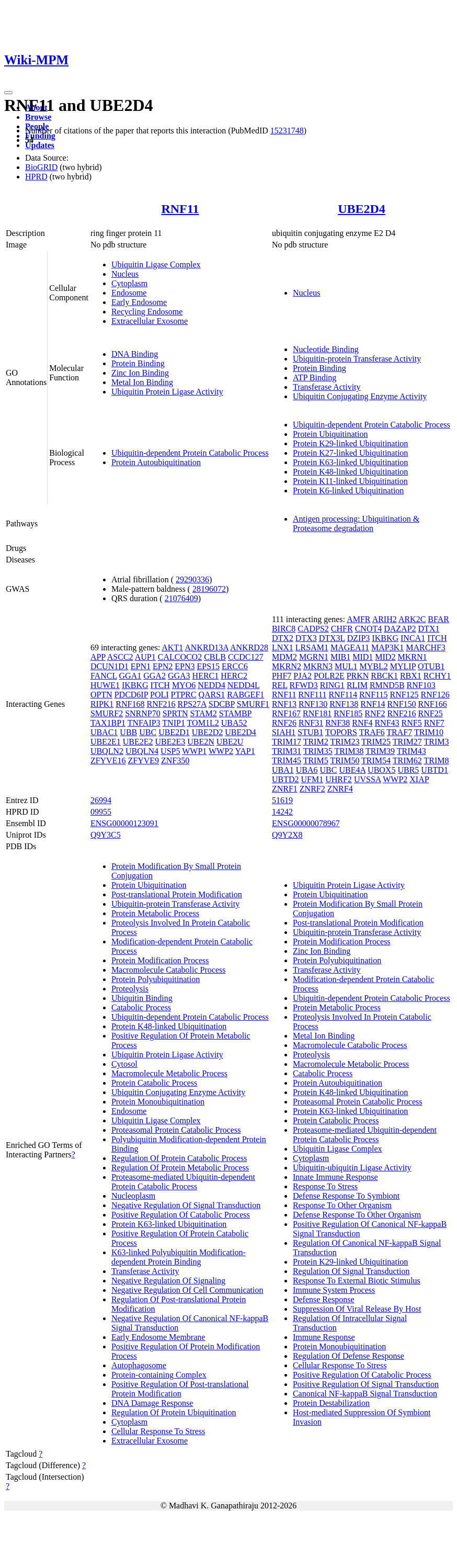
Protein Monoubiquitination (157, 1101)
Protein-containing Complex (159, 1374)
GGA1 (130, 675)
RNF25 (430, 713)
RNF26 (284, 722)
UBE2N (200, 741)
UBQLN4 (141, 751)
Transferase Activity (327, 386)
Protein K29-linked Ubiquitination (350, 443)
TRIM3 (436, 741)
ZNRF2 (312, 788)
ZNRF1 (285, 788)
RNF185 (348, 713)
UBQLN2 (106, 751)
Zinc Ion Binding (140, 372)
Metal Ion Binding (142, 382)
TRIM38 (348, 751)
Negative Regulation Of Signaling (168, 1280)
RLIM (357, 685)
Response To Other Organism (342, 1205)
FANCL (103, 675)
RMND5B (387, 685)
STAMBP (235, 713)
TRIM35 (318, 751)
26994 (100, 800)
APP (98, 656)
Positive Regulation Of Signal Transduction (366, 1384)
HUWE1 (105, 685)
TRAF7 (399, 732)
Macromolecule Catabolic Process (168, 969)
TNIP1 (173, 722)
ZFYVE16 (108, 760)
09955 (100, 811)
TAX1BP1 (107, 722)
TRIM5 (315, 760)
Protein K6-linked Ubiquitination (348, 490)
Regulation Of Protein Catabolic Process (179, 1158)
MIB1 (340, 656)
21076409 (181, 598)
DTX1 (429, 628)
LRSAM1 (311, 647)
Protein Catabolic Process (154, 1082)
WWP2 (221, 751)
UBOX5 (381, 769)
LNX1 (282, 647)
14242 (282, 811)
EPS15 (208, 666)
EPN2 (163, 666)
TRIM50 (344, 760)
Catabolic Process (141, 1007)
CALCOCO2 (180, 656)
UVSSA (367, 779)
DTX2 (282, 638)
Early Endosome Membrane (158, 1337)
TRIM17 (286, 741)
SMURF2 (106, 713)
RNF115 (373, 694)
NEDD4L (243, 685)
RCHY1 (437, 675)
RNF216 (160, 704)
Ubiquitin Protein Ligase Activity (167, 391)
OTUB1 (431, 666)
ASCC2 (120, 656)
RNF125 (404, 694)
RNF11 (180, 209)
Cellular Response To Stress (158, 1431)
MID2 (385, 656)
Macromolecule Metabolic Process (169, 1073)
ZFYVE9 (143, 760)
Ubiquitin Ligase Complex (156, 264)
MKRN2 (286, 666)
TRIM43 (411, 751)
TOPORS (341, 732)
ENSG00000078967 (306, 823)
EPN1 (141, 666)
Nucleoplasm (133, 1195)
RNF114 (342, 694)
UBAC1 (104, 732)
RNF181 (317, 713)
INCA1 (413, 638)
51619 (282, 800)
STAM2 (203, 713)
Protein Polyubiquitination (155, 979)
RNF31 (311, 722)
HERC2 (234, 675)
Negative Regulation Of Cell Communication (187, 1290)
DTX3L (332, 638)
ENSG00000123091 (124, 823)
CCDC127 (246, 656)
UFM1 (312, 779)
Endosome (129, 292)
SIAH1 (283, 732)
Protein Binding (138, 363)
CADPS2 (313, 628)
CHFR (342, 628)
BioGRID (41, 167)
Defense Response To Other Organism (357, 1214)
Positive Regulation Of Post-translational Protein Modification (180, 1389)
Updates (39, 145)
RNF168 (130, 704)
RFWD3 (304, 685)
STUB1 (310, 732)
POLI (159, 694)
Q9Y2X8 (287, 834)
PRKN (358, 675)
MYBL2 (374, 666)
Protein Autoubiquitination (156, 462)
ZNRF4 (340, 788)
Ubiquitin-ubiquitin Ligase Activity (352, 1167)
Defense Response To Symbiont (346, 1195)
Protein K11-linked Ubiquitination (350, 481)
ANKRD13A (207, 647)
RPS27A (192, 704)
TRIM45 (286, 760)
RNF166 (432, 704)
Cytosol (124, 1064)
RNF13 (284, 704)
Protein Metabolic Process (155, 913)
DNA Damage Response (152, 1403)
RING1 (332, 685)
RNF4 (362, 722)
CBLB (215, 656)
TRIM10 (428, 732)
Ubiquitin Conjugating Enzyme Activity (360, 396)
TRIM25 (376, 741)
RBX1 (410, 675)
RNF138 (343, 704)
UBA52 (234, 722)
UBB (128, 732)
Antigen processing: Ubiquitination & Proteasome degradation (356, 523)
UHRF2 (338, 779)
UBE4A (352, 769)
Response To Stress (325, 1186)
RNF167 (286, 713)
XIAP (419, 779)
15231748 (287, 130)
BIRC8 (283, 628)
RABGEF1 (245, 694)
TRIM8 (436, 760)
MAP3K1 (387, 647)
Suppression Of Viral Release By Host (357, 1308)
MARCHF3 (425, 647)
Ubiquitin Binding (142, 998)
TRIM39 (380, 751)
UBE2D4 (361, 209)
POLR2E (329, 675)
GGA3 (179, 675)
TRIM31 (286, 751)
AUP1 (145, 656)
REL (280, 685)
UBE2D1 (174, 732)
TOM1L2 (203, 722)
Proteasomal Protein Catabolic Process (176, 1129)
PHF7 (281, 675)
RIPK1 (101, 704)
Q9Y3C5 (105, 834)
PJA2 (302, 675)
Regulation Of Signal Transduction (351, 1271)
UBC (147, 732)
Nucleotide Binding (326, 349)
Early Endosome (139, 302)
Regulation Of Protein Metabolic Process (180, 1167)
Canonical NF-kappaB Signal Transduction (365, 1393)
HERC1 (205, 675)
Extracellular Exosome (149, 321)
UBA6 (307, 769)
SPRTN (175, 713)
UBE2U (230, 741)
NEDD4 (211, 685)
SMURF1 (253, 704)
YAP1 (245, 751)
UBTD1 (434, 769)
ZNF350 (175, 760)
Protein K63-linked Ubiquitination (350, 462)
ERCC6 (235, 666)
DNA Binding (134, 354)
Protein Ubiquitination (330, 434)
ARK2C (412, 619)
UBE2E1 (105, 741)
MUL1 (346, 666)
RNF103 (421, 685)
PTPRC (184, 694)
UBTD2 (285, 779)
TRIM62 (407, 760)
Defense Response (324, 1299)
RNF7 (434, 722)
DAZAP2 (400, 628)
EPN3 (185, 666)
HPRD (36, 176)
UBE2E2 (138, 741)
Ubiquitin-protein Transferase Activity (357, 358)
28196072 (209, 588)
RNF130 (313, 704)
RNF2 (374, 713)
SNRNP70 (143, 713)
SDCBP (222, 704)
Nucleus (125, 273)
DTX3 (306, 638)
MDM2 (284, 656)
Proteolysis (129, 988)
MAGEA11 (349, 647)
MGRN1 (313, 656)
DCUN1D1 (109, 666)
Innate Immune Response (335, 1177)
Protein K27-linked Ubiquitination (350, 452)
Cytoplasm (129, 283)
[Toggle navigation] (8, 92)
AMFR (358, 619)
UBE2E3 (170, 741)
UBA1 (283, 769)
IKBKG (135, 685)
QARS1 (211, 694)
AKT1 (172, 647)
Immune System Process (334, 1290)
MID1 (362, 656)
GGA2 (154, 675)
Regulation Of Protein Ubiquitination (173, 1412)
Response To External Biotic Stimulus (356, 1280)
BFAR (438, 619)
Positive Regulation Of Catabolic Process (180, 1214)
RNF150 (401, 704)
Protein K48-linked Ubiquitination (350, 471)
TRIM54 (376, 760)
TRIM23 (344, 741)
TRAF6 (372, 732)
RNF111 (312, 694)
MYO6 (184, 685)
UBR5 (408, 769)
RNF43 (386, 722)
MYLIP (403, 666)
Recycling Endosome (146, 311)
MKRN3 (318, 666)
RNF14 (372, 704)
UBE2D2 (207, 732)
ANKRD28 (249, 647)
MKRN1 (412, 656)
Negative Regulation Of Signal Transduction (185, 1205)
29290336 (192, 579)
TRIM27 (407, 741)
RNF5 (412, 722)
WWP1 (194, 751)
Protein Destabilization (331, 1403)
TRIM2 (315, 741)
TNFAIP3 (144, 722)
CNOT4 (368, 628)
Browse (38, 116)
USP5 (170, 751)
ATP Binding (314, 377)
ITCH (160, 685)
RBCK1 (384, 675)
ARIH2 (384, 619)
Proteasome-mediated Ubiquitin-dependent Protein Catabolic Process (183, 1182)
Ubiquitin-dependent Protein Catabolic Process (190, 452)
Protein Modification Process (160, 960)
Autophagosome (138, 1365)
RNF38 (337, 722)
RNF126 (435, 694)
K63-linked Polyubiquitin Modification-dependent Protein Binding (178, 1257)
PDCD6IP (131, 694)
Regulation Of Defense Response (348, 1355)
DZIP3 (358, 638)
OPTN (101, 694)
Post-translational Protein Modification (176, 894)
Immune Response (324, 1337)
